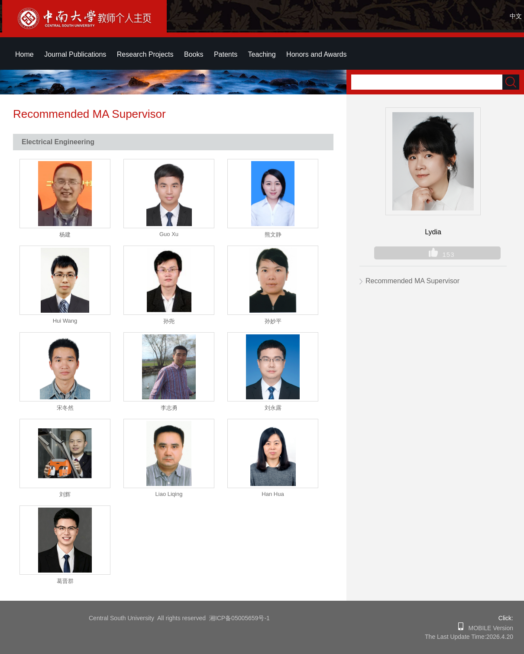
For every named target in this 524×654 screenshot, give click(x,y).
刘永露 (273, 408)
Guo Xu (168, 234)
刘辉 (65, 494)
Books (193, 54)
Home (24, 54)
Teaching (262, 54)
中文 (516, 16)
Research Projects (145, 54)
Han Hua (273, 494)
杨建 (65, 234)
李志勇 (169, 408)
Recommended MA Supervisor (412, 281)
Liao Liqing (169, 494)
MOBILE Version (488, 628)
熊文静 (273, 234)
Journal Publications (75, 54)
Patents (225, 54)
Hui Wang (65, 320)
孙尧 (169, 321)
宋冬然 (65, 408)
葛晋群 (65, 581)
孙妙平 (273, 321)
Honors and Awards (316, 54)
